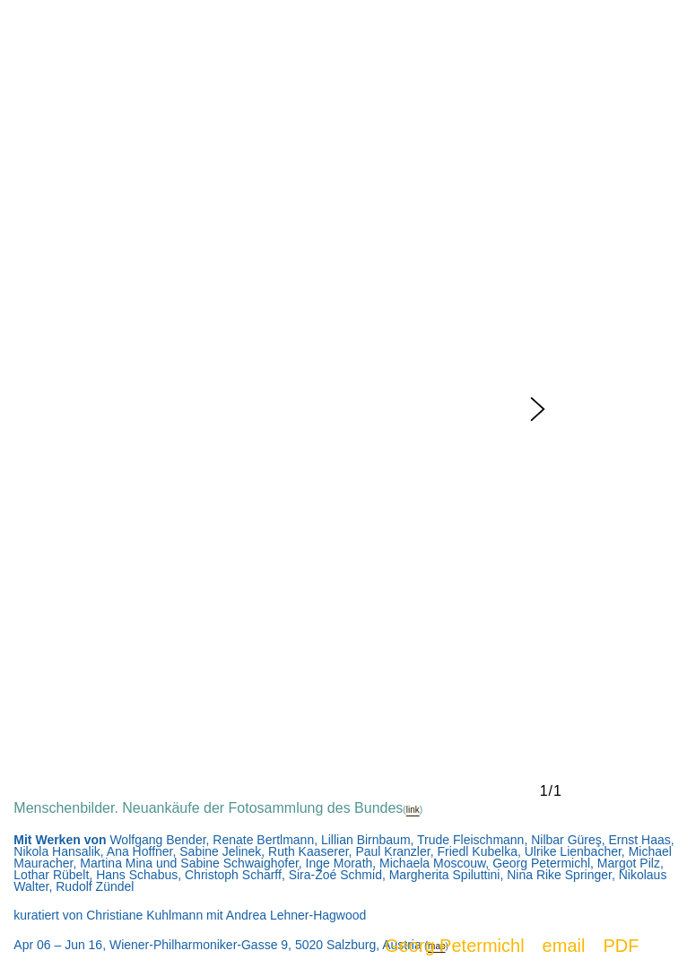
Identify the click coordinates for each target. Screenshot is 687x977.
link (413, 810)
